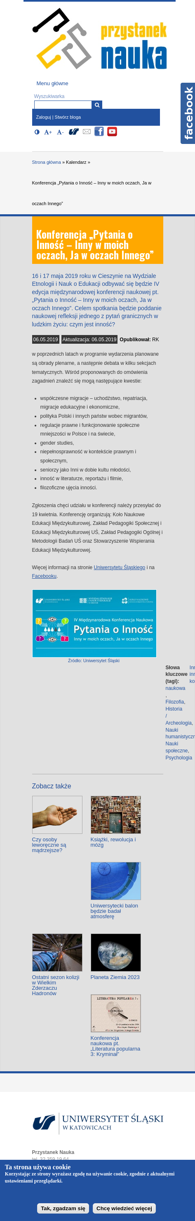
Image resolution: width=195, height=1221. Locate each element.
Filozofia (175, 702)
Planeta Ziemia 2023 (115, 977)
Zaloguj (43, 117)
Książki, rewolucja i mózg (113, 842)
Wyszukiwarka (49, 96)
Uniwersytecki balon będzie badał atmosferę (115, 911)
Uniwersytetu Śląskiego (120, 567)
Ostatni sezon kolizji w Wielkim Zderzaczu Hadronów (56, 985)
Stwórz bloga (68, 117)
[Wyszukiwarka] (97, 105)
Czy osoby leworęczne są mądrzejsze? (49, 844)
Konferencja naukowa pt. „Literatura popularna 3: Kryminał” (116, 1046)
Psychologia (179, 758)
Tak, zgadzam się (63, 1208)
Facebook (188, 113)
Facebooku (44, 576)
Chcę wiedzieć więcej (124, 1208)
